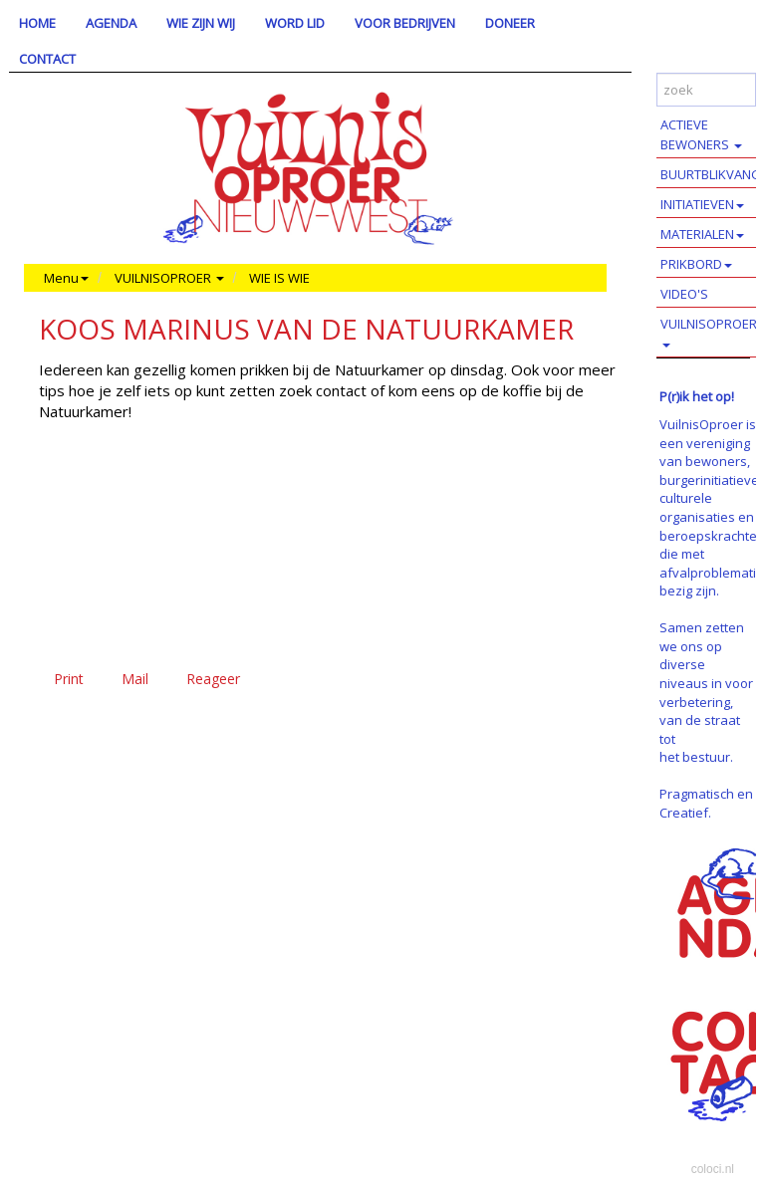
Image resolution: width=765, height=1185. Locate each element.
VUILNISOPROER (708, 331)
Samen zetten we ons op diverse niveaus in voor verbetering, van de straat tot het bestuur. (706, 692)
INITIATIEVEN (702, 204)
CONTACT (47, 59)
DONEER (510, 23)
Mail (135, 678)
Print (69, 678)
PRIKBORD (696, 264)
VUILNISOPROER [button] (169, 278)
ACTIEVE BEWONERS (701, 134)
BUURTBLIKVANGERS (712, 174)
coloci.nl (712, 1169)
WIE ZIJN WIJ (200, 23)
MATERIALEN (702, 234)
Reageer (213, 678)
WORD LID (295, 23)
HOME (37, 23)
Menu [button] (66, 278)
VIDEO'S (684, 294)
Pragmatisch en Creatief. (706, 803)
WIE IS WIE (279, 278)
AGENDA (111, 23)
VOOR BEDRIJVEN (405, 23)
